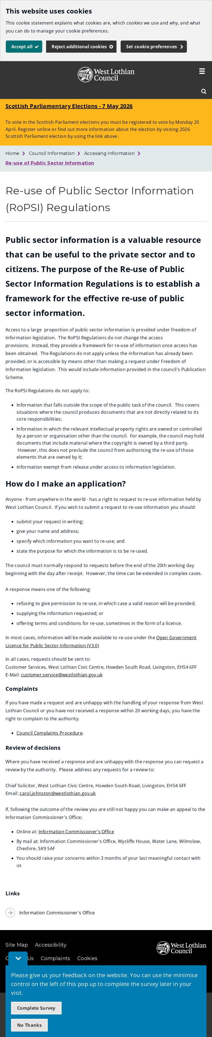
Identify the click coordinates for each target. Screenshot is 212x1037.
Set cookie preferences (151, 47)
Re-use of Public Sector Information (50, 163)
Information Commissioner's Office (76, 832)
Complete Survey (36, 1008)
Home (12, 153)
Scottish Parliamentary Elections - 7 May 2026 (69, 106)
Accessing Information (109, 153)
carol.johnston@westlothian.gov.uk (58, 793)
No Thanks (29, 1025)
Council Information (52, 153)
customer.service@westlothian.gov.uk (62, 675)
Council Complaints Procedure (50, 733)
